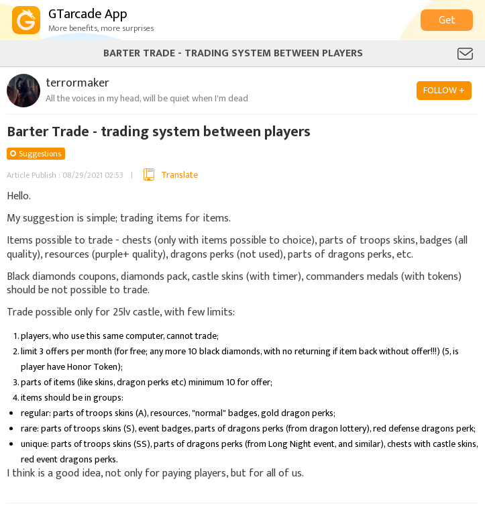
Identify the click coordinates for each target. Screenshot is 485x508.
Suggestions (40, 154)
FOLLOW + (444, 90)
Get (447, 20)
